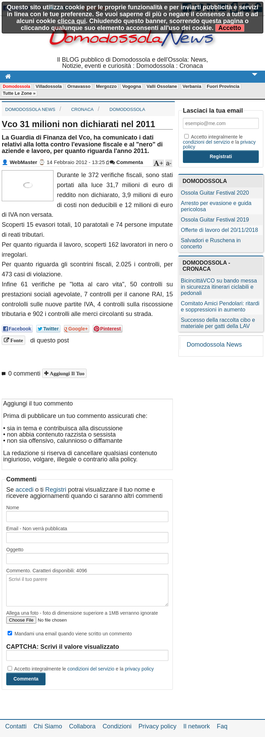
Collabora (82, 726)
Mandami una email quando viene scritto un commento (70, 633)
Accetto (229, 27)
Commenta (126, 162)
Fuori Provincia (223, 86)
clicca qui (71, 21)
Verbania (192, 86)
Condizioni (116, 726)
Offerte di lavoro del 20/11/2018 (219, 230)
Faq (222, 726)
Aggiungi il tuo (66, 373)
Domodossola (16, 86)
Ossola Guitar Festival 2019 (215, 220)
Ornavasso (78, 86)
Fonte (16, 340)
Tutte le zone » (19, 93)
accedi (24, 489)
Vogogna (131, 86)
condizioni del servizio (90, 669)
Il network (196, 726)
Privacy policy (157, 726)
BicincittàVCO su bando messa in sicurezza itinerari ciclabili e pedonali (219, 287)
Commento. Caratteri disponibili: (46, 570)
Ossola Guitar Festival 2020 (215, 193)
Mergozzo (106, 86)
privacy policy (139, 669)
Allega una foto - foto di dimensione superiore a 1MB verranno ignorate (82, 613)
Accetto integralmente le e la (81, 669)
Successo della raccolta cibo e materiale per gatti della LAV (218, 323)
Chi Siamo (47, 726)
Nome (12, 507)
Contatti (16, 726)
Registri (55, 489)
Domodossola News (214, 344)
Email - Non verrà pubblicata (36, 528)
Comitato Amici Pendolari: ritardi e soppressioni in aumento (220, 306)
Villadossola (49, 86)
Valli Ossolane (162, 86)
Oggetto (14, 549)
